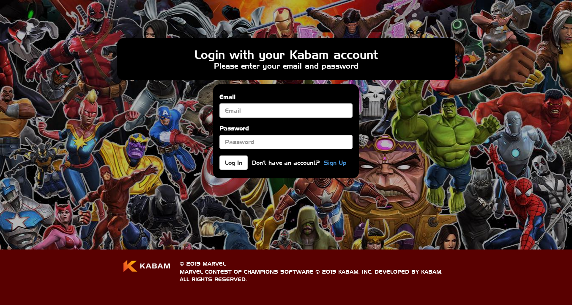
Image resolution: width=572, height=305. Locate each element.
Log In (233, 162)
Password (234, 128)
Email (227, 97)
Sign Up (335, 162)
